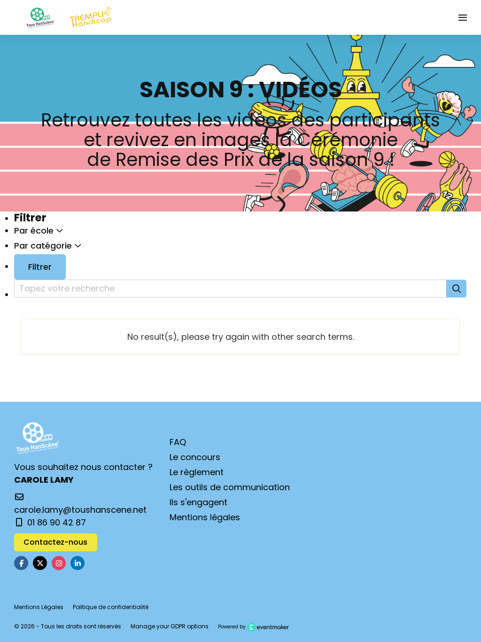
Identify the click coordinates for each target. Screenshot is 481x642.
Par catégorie (48, 245)
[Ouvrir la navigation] (462, 17)
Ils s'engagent (198, 502)
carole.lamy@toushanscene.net (80, 504)
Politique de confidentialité (110, 607)
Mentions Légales (38, 607)
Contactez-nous (55, 542)
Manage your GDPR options (170, 626)
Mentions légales (205, 517)
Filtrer (40, 267)
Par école (38, 230)
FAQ (178, 442)
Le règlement (197, 472)
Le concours (195, 457)
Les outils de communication (230, 487)
